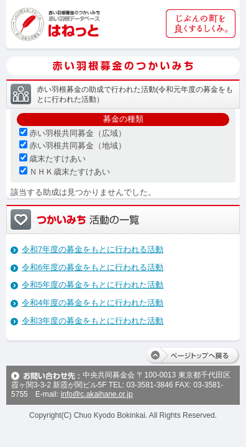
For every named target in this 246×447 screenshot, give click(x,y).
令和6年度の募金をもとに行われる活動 (92, 267)
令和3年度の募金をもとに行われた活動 (92, 320)
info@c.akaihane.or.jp (97, 394)
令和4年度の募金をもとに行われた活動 (92, 302)
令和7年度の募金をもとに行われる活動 (92, 249)
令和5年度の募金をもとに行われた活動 (92, 284)
